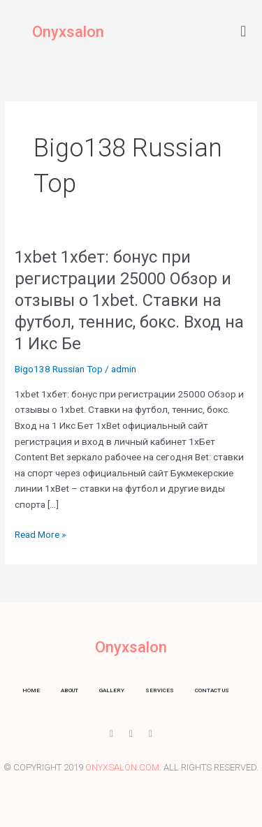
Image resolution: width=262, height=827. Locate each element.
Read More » (40, 535)
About (69, 690)
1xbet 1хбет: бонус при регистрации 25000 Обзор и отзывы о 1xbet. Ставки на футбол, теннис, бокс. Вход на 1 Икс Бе (129, 300)
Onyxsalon (68, 32)
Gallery (111, 690)
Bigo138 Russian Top (59, 368)
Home (31, 690)
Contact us (212, 690)
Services (159, 690)
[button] (243, 31)
